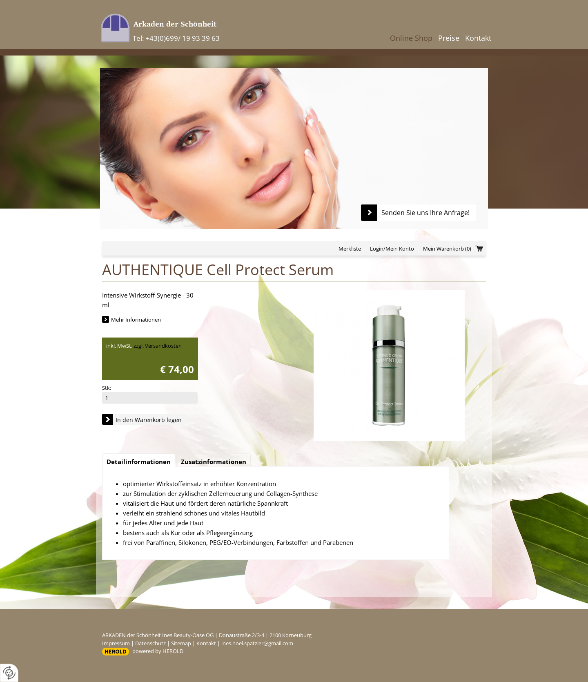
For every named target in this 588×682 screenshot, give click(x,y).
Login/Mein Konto (392, 248)
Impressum (116, 643)
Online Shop (411, 38)
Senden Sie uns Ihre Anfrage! (425, 212)
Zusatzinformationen (213, 462)
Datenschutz (150, 643)
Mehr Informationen (136, 319)
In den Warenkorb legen (149, 420)
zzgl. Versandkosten (158, 345)
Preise (448, 38)
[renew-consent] (9, 673)
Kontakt (478, 38)
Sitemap (181, 643)
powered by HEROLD (157, 651)
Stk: (106, 387)
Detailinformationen (139, 462)
